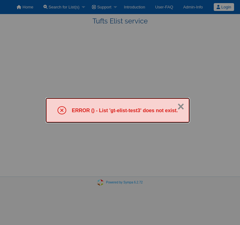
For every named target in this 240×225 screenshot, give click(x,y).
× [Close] (180, 106)
